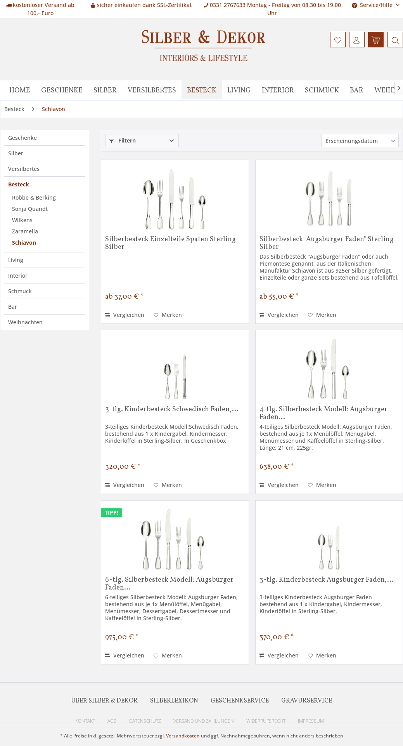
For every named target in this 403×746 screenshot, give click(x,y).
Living (15, 260)
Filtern (122, 140)
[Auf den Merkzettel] (168, 315)
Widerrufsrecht (265, 721)
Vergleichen (124, 314)
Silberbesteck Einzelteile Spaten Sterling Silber (170, 243)
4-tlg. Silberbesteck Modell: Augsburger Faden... (323, 413)
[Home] (20, 90)
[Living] (239, 90)
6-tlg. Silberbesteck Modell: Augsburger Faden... (169, 584)
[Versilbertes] (152, 90)
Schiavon (24, 242)
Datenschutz (145, 721)
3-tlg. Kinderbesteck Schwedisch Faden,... (172, 410)
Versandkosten (183, 735)
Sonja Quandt (30, 208)
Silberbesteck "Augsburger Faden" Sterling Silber (326, 243)
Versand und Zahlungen (203, 721)
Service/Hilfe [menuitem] (373, 5)
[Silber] (105, 90)
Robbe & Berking (34, 197)
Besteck (18, 184)
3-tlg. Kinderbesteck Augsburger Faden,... (326, 580)
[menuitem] (394, 39)
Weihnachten (25, 322)
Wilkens (22, 220)
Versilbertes (24, 168)
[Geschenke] (62, 90)
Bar (12, 306)
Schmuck (20, 291)
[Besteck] (202, 90)
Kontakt (85, 721)
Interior (18, 275)
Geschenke (22, 137)
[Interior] (277, 90)
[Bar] (356, 90)
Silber (15, 153)
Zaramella (25, 231)
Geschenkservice (240, 701)
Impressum (311, 721)
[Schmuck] (321, 90)
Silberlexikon (174, 701)
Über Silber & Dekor (104, 701)
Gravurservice (306, 701)
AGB (112, 721)
